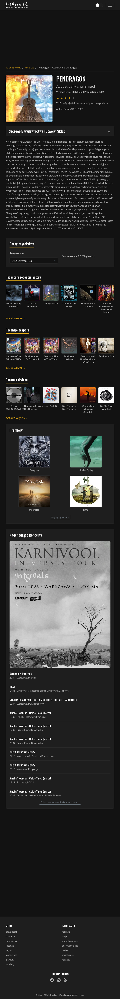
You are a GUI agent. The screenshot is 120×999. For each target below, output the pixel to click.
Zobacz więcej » (15, 418)
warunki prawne (70, 941)
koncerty (10, 936)
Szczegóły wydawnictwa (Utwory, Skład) (37, 131)
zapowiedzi (11, 941)
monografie (11, 955)
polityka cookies (70, 945)
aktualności (11, 931)
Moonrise (34, 509)
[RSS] (65, 980)
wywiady (10, 964)
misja (64, 936)
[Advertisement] (60, 36)
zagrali (9, 950)
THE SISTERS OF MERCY (22, 752)
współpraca (68, 955)
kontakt (66, 959)
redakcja (66, 931)
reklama (66, 950)
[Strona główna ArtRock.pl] (17, 5)
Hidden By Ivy (86, 470)
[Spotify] (59, 980)
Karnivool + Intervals (21, 673)
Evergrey (34, 470)
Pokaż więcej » (14, 318)
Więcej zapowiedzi (60, 517)
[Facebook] (52, 980)
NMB (85, 509)
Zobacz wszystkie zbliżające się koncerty (60, 802)
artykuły (10, 959)
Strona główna (13, 67)
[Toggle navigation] (110, 5)
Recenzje (29, 67)
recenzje (10, 945)
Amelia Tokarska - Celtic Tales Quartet (30, 713)
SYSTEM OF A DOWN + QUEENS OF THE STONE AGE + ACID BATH (43, 700)
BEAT (12, 687)
